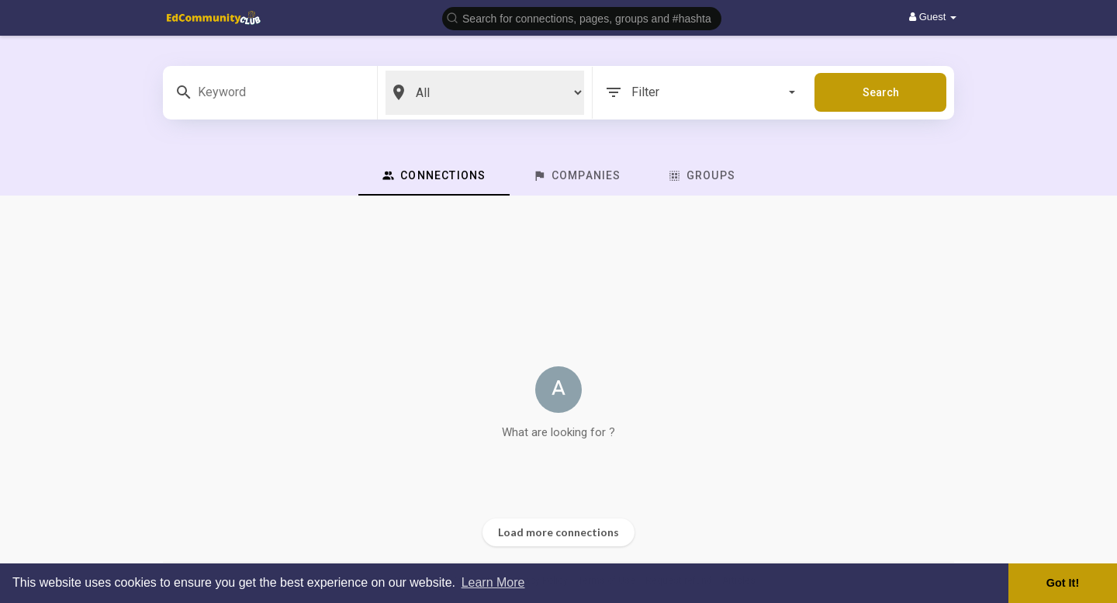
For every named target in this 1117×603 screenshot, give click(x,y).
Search (881, 92)
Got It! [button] (1062, 583)
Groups (701, 175)
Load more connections (558, 532)
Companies (577, 175)
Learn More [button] (493, 582)
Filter (699, 92)
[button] (582, 17)
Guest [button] (932, 17)
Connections (434, 175)
